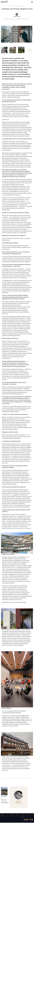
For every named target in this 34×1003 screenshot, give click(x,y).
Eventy (33, 814)
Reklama (17, 814)
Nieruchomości (26, 18)
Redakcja (12, 814)
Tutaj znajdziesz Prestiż (23, 816)
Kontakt (28, 814)
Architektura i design (17, 6)
